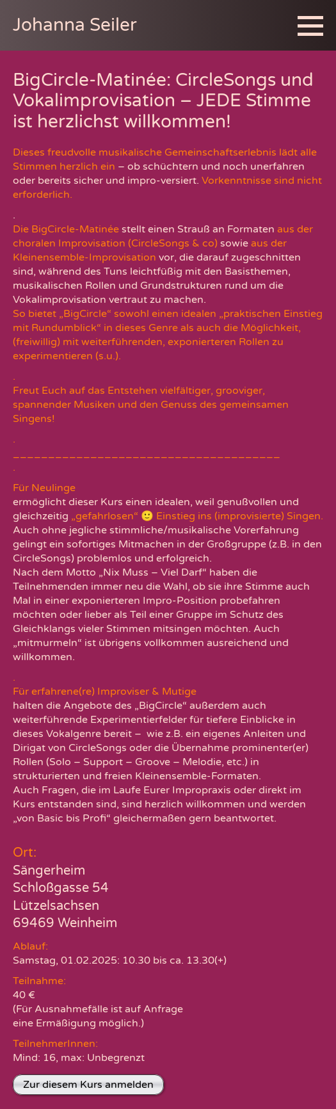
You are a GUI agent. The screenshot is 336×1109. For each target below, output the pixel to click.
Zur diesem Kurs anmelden (88, 1084)
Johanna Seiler (75, 25)
